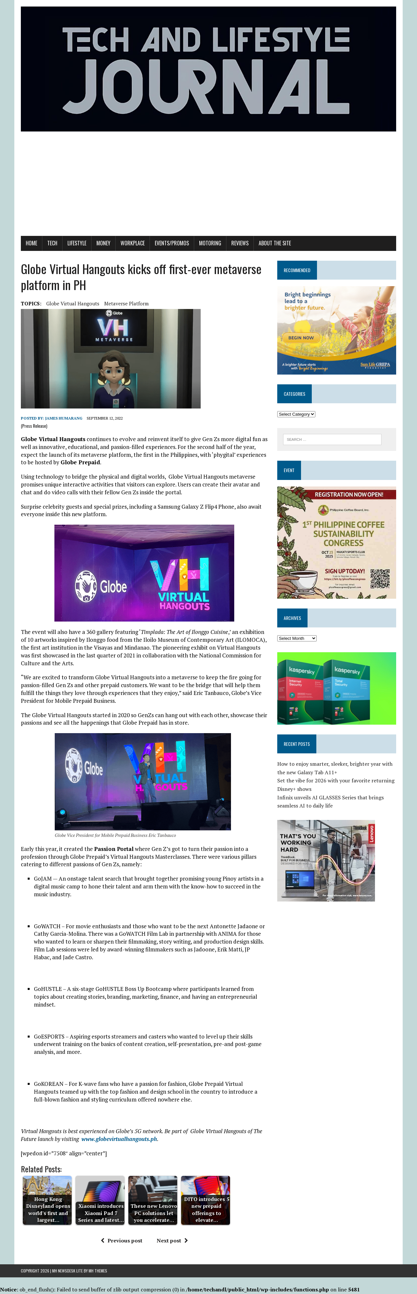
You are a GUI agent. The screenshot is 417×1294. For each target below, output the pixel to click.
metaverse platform (126, 303)
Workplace (133, 243)
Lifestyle (76, 243)
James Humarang (63, 418)
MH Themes (98, 1270)
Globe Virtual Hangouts (72, 303)
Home (31, 243)
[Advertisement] (208, 187)
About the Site (275, 243)
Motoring (210, 243)
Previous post (121, 1240)
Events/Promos (172, 243)
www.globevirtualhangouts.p (117, 1139)
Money (103, 243)
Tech (52, 243)
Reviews (240, 243)
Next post (172, 1240)
